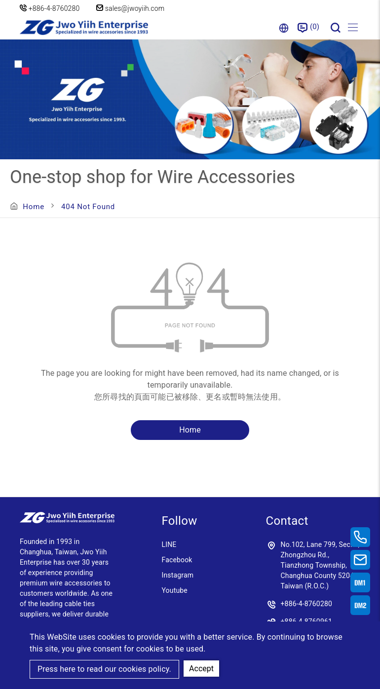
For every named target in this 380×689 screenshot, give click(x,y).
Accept (201, 668)
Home (33, 206)
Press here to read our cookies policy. (104, 669)
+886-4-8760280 (54, 8)
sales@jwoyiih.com (130, 8)
